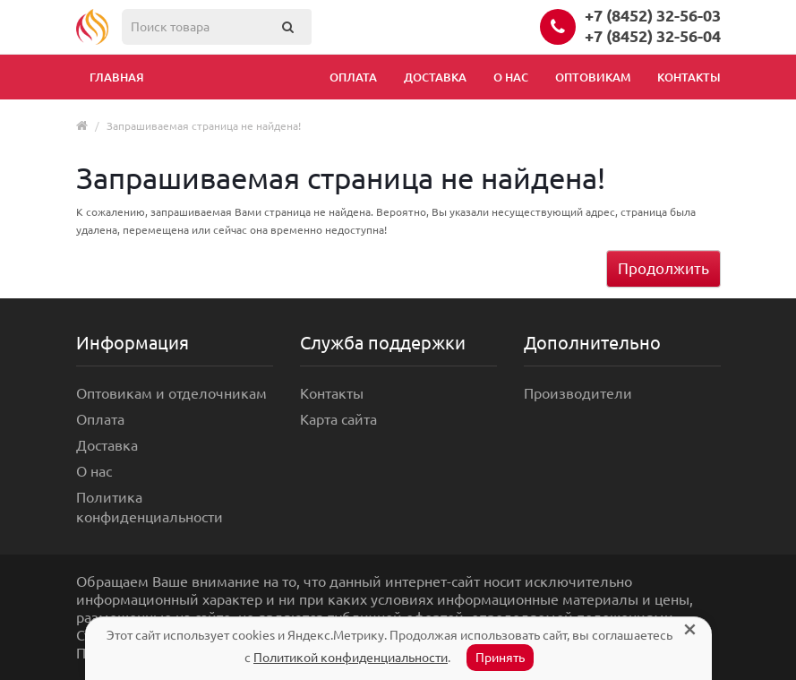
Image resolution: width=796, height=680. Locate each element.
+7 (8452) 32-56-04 (653, 36)
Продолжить (663, 268)
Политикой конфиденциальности (350, 657)
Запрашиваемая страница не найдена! (204, 126)
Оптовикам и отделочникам (171, 393)
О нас (510, 77)
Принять (500, 657)
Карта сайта (338, 419)
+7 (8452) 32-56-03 (653, 15)
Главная (117, 77)
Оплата (353, 77)
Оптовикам (592, 77)
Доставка (435, 77)
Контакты (689, 77)
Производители (578, 393)
